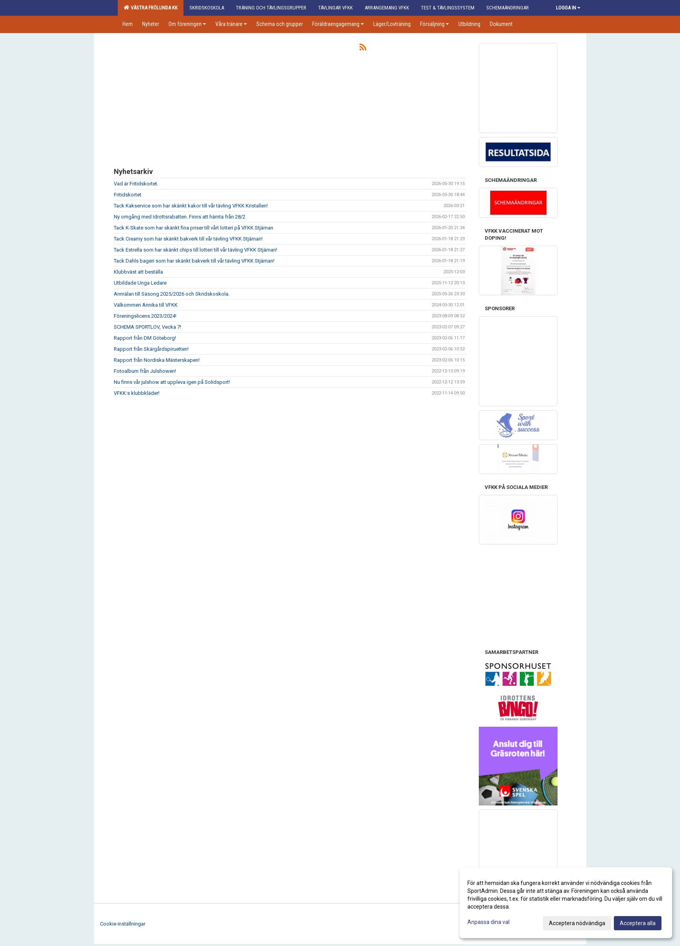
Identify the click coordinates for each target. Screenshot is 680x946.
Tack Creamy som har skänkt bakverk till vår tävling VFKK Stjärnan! (188, 239)
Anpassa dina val (488, 922)
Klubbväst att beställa (138, 272)
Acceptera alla (638, 923)
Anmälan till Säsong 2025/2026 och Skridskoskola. (172, 294)
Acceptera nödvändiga (577, 923)
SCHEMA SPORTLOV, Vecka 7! (147, 327)
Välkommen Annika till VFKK (146, 305)
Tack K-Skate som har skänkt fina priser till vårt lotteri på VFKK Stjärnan (193, 228)
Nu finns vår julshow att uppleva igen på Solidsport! (172, 382)
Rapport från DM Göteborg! (145, 338)
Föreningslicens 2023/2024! (145, 316)
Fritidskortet (127, 195)
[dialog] (566, 902)
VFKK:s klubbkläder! (136, 393)
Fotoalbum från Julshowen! (145, 371)
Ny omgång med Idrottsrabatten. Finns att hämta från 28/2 (179, 217)
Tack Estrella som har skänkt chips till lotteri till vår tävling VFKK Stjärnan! (195, 250)
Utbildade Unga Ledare (140, 283)
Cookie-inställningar (122, 924)
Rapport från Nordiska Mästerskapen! (157, 360)
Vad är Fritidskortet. (136, 184)
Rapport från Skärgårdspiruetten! (151, 349)
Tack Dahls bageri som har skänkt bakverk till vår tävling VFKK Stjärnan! (194, 261)
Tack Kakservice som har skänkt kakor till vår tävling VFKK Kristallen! (191, 206)
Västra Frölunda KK (151, 7)
